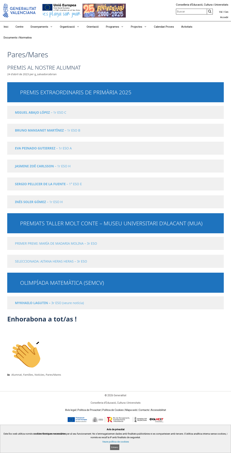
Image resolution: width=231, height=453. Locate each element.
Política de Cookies (113, 410)
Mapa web (131, 410)
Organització (71, 26)
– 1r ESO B (47, 130)
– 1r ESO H (43, 166)
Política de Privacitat (89, 410)
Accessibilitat (158, 410)
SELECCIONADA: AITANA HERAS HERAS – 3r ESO (51, 261)
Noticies (39, 374)
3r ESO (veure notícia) (49, 303)
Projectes (140, 26)
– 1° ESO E (48, 184)
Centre (19, 26)
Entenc (114, 447)
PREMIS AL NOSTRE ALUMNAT (44, 67)
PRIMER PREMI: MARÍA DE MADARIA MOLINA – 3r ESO (56, 243)
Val (220, 11)
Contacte (144, 410)
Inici (6, 26)
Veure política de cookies (115, 441)
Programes (116, 26)
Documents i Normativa (18, 37)
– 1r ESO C (40, 112)
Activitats (186, 26)
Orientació (93, 26)
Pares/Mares (53, 374)
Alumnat (16, 374)
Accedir (224, 17)
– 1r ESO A (44, 148)
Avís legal (70, 410)
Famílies (28, 374)
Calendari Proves (164, 26)
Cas (226, 11)
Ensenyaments (43, 26)
